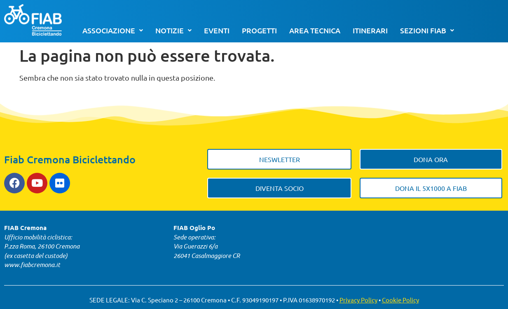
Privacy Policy (358, 300)
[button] (112, 30)
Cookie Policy (400, 300)
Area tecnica (314, 30)
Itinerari (370, 30)
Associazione (112, 30)
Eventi (216, 30)
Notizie (173, 30)
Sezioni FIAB (427, 30)
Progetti (259, 30)
